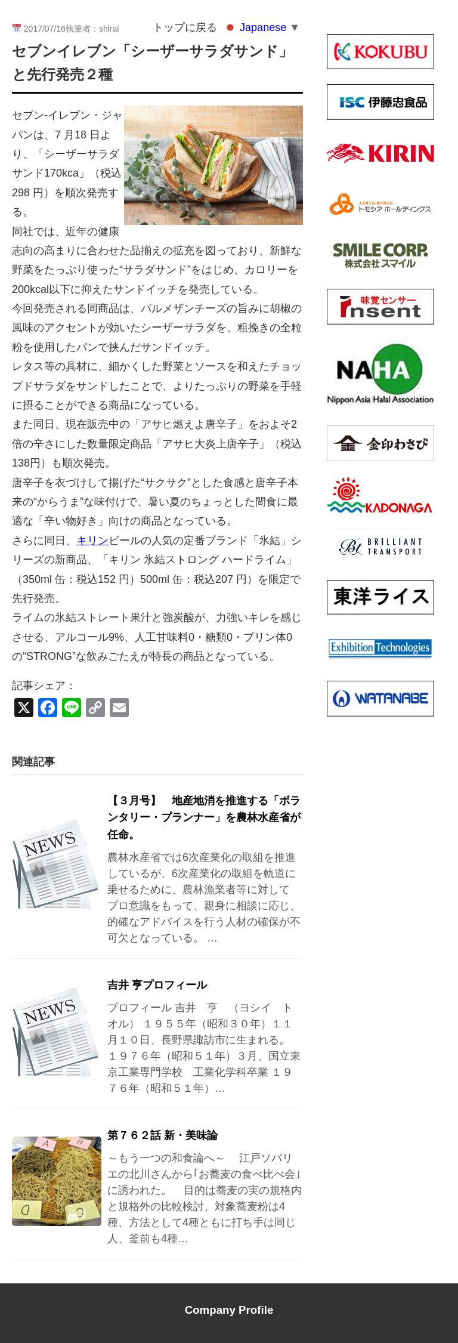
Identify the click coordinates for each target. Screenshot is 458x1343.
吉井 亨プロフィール (157, 985)
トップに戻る (185, 27)
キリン (92, 541)
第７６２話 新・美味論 (162, 1135)
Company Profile (229, 1310)
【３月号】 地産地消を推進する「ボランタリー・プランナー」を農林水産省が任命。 (204, 818)
